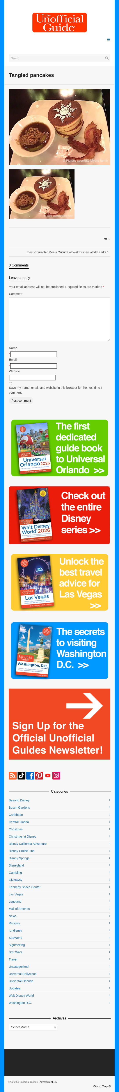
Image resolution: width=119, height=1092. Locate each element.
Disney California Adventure (28, 843)
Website (14, 371)
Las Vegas (16, 894)
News (12, 916)
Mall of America (19, 909)
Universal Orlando (21, 981)
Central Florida (19, 822)
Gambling (15, 872)
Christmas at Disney (22, 836)
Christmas (16, 829)
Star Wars (15, 952)
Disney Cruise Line (22, 851)
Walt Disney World (21, 995)
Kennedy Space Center (25, 887)
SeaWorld (15, 937)
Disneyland (16, 865)
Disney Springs (19, 858)
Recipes (14, 923)
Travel (13, 959)
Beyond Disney (19, 800)
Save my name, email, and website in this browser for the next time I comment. (55, 390)
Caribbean (16, 815)
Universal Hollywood (23, 974)
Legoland (15, 901)
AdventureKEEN (48, 1082)
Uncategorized (18, 966)
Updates (14, 988)
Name (13, 348)
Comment (15, 294)
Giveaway (15, 880)
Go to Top (102, 1086)
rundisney (15, 930)
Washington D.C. (20, 1003)
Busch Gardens (19, 807)
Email (13, 359)
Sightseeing (17, 945)
